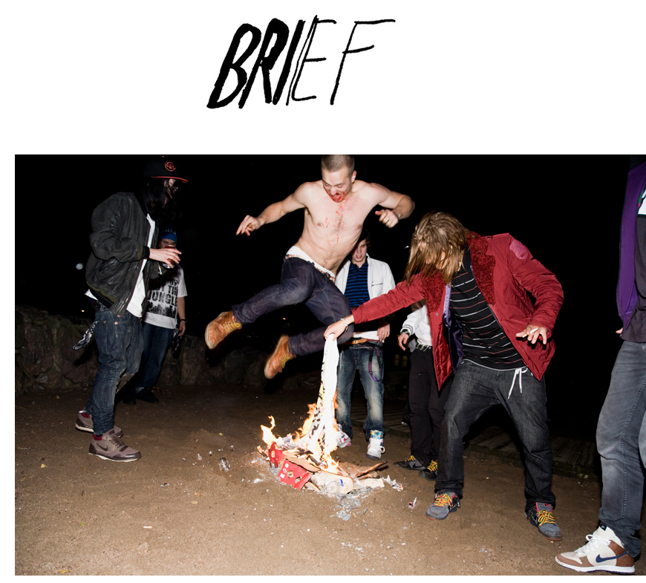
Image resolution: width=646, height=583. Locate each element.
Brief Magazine (323, 70)
